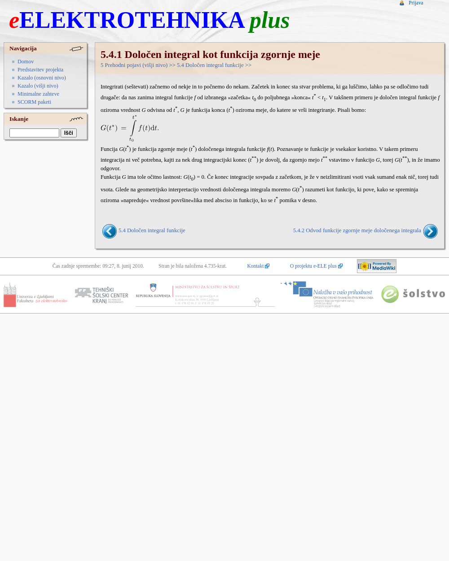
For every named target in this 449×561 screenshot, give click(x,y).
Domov (26, 61)
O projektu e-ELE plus (313, 266)
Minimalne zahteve (38, 94)
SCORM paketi (34, 102)
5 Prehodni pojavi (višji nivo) (134, 65)
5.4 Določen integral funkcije (210, 65)
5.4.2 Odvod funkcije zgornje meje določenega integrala (357, 230)
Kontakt (255, 266)
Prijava (416, 2)
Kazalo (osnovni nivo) (42, 78)
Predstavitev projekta (40, 69)
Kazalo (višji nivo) (38, 86)
